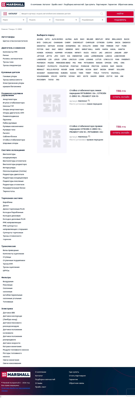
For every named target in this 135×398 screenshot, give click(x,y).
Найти (120, 14)
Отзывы (38, 383)
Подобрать (120, 20)
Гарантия (112, 4)
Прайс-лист (57, 4)
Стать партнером (77, 376)
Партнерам (101, 4)
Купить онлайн (121, 97)
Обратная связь (125, 4)
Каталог (46, 4)
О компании (36, 4)
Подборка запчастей (74, 4)
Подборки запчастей (45, 379)
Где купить (90, 4)
